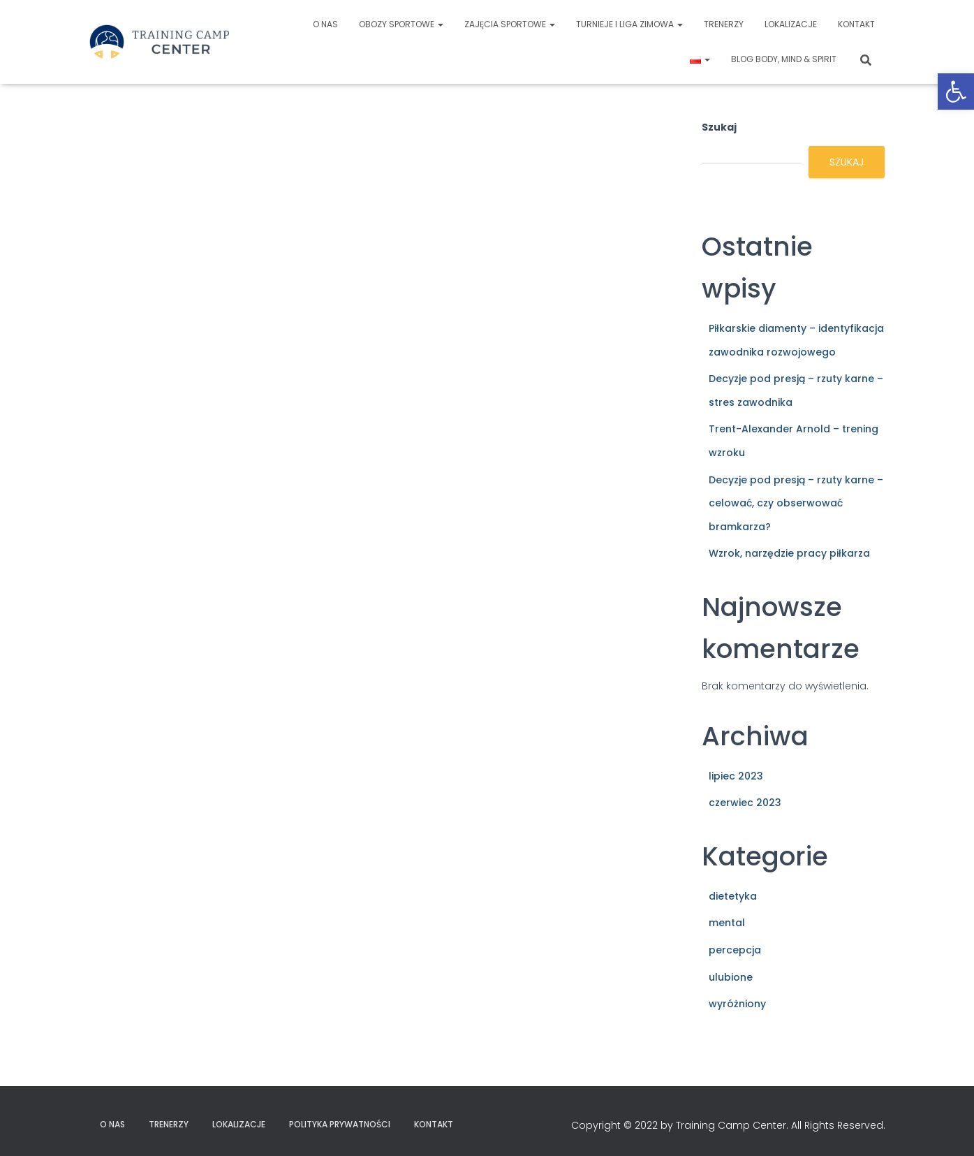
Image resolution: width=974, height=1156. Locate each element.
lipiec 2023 (736, 776)
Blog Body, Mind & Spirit (783, 59)
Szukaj (719, 127)
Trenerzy (724, 24)
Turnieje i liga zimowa (629, 24)
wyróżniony (737, 1004)
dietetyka (733, 896)
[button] (956, 91)
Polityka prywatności (339, 1124)
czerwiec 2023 (745, 803)
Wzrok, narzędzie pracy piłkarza (789, 553)
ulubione (731, 977)
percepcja (735, 950)
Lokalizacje (791, 24)
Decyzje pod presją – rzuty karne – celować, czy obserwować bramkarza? (796, 503)
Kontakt (856, 24)
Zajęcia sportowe (509, 24)
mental (727, 923)
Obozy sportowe (401, 24)
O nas (325, 24)
